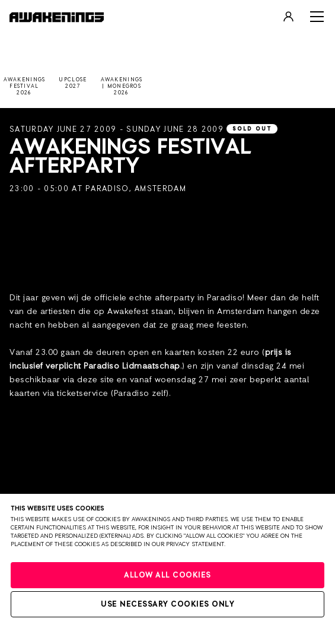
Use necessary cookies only (167, 604)
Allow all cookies (167, 575)
